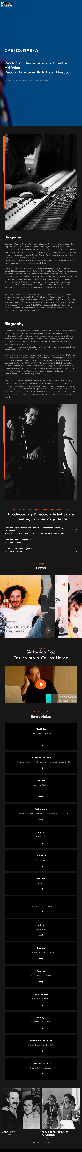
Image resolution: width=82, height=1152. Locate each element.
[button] (34, 1142)
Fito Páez (41, 780)
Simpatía (41, 948)
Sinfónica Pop (41, 994)
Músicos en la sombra (41, 757)
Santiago (41, 1017)
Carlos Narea (41, 809)
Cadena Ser (41, 855)
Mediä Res (41, 729)
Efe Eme (41, 878)
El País (41, 832)
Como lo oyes (41, 901)
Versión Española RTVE (41, 1040)
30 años (41, 971)
